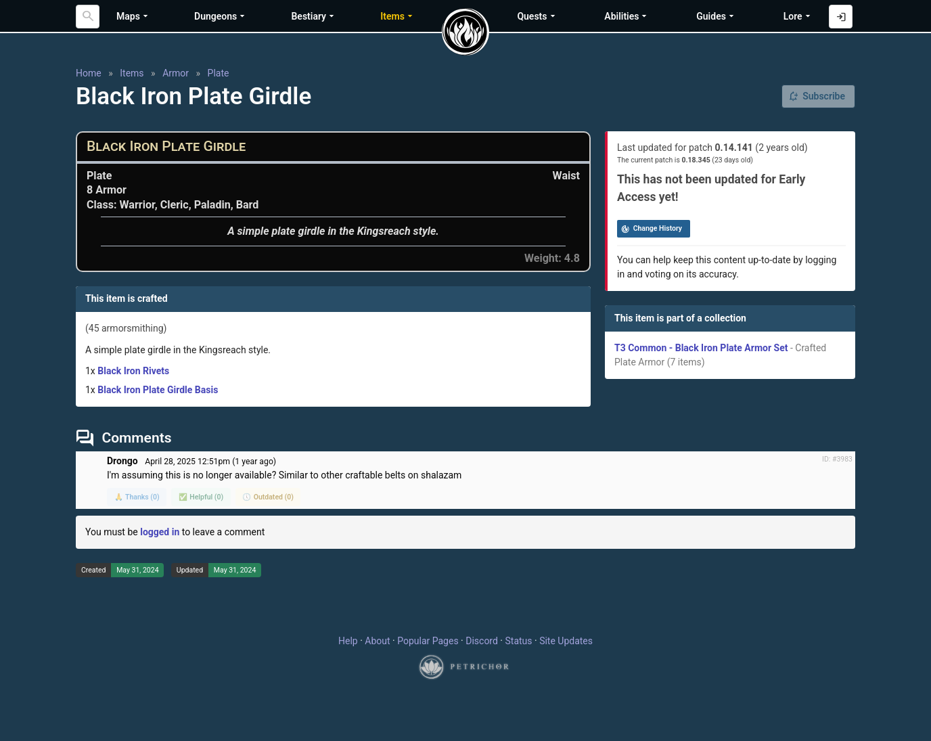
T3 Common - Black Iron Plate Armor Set (701, 347)
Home (88, 73)
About (377, 640)
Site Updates (566, 640)
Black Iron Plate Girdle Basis (157, 389)
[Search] (87, 16)
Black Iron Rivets (133, 370)
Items (131, 73)
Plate (218, 73)
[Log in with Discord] (841, 16)
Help (348, 640)
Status (518, 640)
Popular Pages (427, 640)
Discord (482, 640)
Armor (175, 73)
